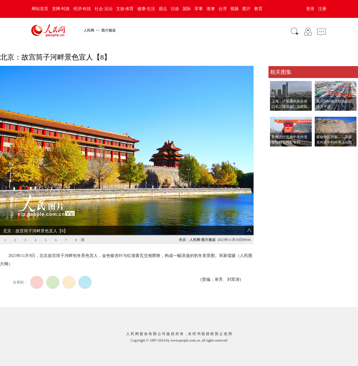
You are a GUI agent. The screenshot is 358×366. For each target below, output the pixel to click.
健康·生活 (146, 9)
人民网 (89, 30)
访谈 (175, 9)
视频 (234, 9)
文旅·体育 (125, 9)
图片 (246, 9)
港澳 (210, 9)
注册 (322, 9)
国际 (187, 9)
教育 (258, 9)
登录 (310, 9)
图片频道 (108, 30)
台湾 (222, 9)
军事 (199, 9)
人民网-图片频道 (202, 240)
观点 (163, 9)
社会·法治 (103, 9)
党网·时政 (61, 9)
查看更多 (276, 152)
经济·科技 (82, 9)
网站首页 (40, 9)
